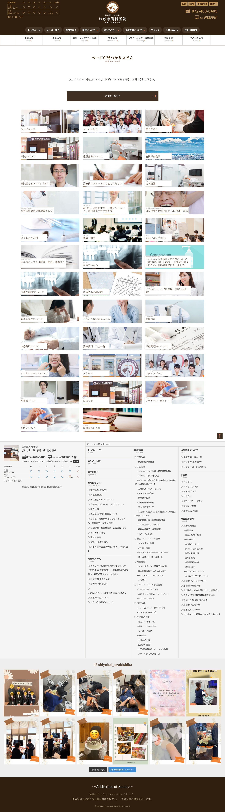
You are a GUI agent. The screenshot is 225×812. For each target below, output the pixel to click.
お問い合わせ (112, 96)
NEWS (191, 4)
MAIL (213, 4)
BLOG (184, 4)
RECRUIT (202, 4)
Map (76, 461)
